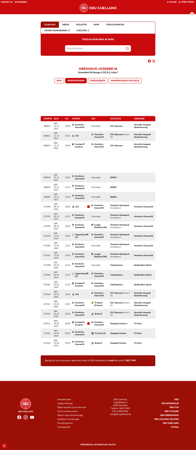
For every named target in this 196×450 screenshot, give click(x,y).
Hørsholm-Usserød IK (80, 126)
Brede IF (98, 314)
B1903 (113, 177)
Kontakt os (7, 2)
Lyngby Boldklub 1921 (100, 226)
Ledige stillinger (65, 403)
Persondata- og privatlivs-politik (98, 445)
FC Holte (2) (100, 333)
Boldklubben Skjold (142, 265)
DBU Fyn (174, 407)
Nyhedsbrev (21, 2)
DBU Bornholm (170, 403)
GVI (77, 136)
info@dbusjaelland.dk (120, 414)
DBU (176, 399)
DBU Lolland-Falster (166, 419)
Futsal (175, 427)
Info (59, 81)
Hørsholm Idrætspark (119, 205)
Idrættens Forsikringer (68, 419)
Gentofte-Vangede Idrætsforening (142, 126)
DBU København (169, 415)
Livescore (83, 31)
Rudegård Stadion (118, 323)
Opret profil (186, 2)
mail (111, 361)
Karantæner (97, 81)
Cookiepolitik (63, 427)
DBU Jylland (172, 411)
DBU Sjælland (171, 423)
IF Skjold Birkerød (98, 304)
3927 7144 (130, 361)
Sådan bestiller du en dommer (71, 407)
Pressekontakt (64, 399)
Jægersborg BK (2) (82, 236)
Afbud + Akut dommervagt (70, 415)
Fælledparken (116, 265)
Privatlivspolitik (65, 423)
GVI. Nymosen (116, 126)
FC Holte (138, 323)
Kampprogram (75, 81)
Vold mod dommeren (67, 411)
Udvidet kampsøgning (57, 31)
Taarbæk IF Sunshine (80, 145)
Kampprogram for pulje (125, 81)
